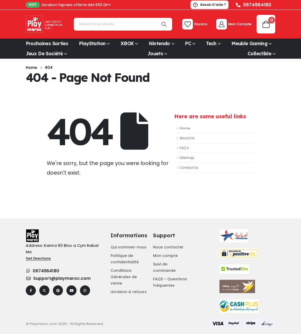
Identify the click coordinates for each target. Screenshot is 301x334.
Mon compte (165, 255)
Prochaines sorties (47, 43)
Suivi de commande (164, 267)
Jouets (155, 53)
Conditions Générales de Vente (124, 277)
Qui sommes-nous (128, 247)
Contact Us (189, 167)
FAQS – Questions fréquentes (170, 282)
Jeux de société (44, 53)
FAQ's (184, 148)
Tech (211, 43)
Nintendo (159, 43)
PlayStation (92, 43)
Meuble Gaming (249, 43)
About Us (187, 138)
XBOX (127, 43)
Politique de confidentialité (125, 259)
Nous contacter (168, 247)
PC (188, 43)
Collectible (259, 53)
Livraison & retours (129, 291)
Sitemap (187, 157)
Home (185, 128)
